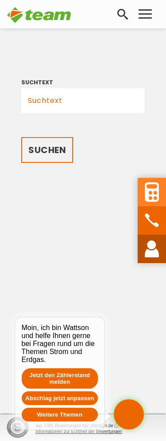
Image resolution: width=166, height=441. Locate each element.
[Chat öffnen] (129, 414)
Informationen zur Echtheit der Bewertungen (78, 431)
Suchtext (37, 82)
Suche (124, 14)
